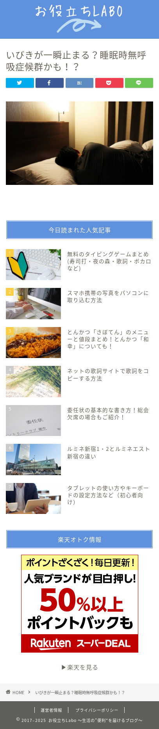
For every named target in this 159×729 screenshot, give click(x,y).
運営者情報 (51, 710)
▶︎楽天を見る (79, 613)
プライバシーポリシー (96, 710)
